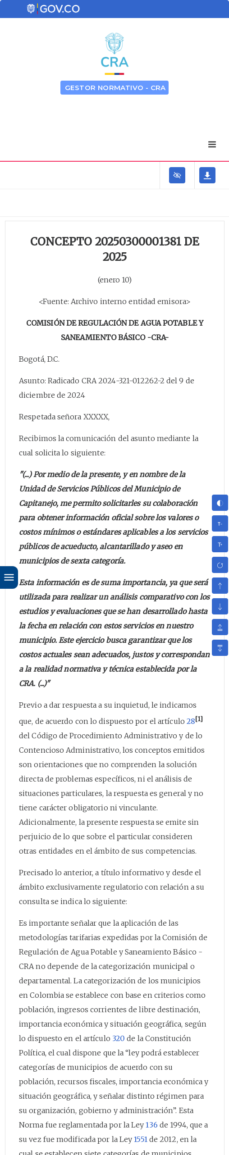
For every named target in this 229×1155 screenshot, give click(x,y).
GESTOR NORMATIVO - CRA (115, 87)
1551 (140, 1139)
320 (118, 1038)
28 (191, 721)
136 (151, 1124)
